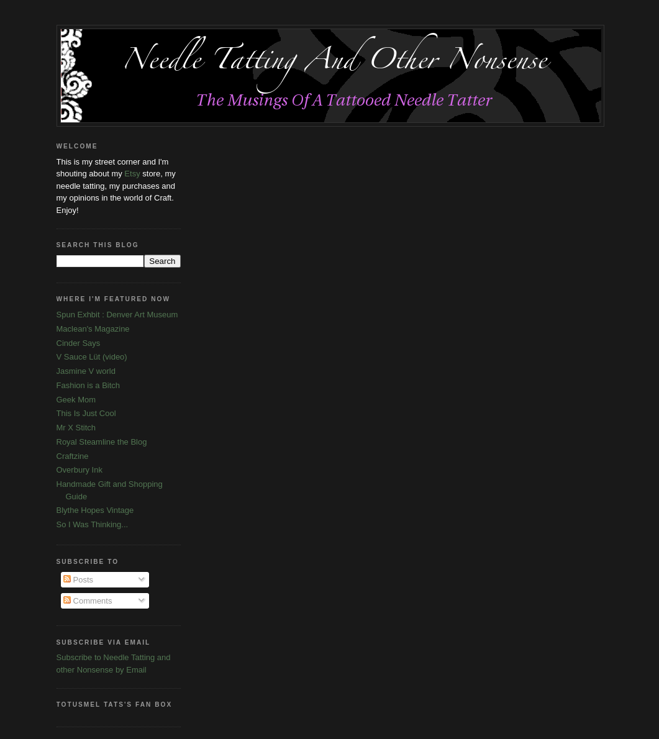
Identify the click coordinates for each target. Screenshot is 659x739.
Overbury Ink (79, 469)
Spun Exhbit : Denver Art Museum (117, 314)
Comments (87, 600)
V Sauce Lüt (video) (92, 356)
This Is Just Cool (86, 413)
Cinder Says (79, 343)
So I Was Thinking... (93, 524)
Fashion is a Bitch (88, 385)
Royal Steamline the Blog (102, 442)
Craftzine (73, 456)
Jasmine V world (86, 371)
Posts (78, 579)
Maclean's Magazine (93, 328)
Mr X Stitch (76, 427)
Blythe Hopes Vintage (95, 510)
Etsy (132, 173)
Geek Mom (76, 399)
